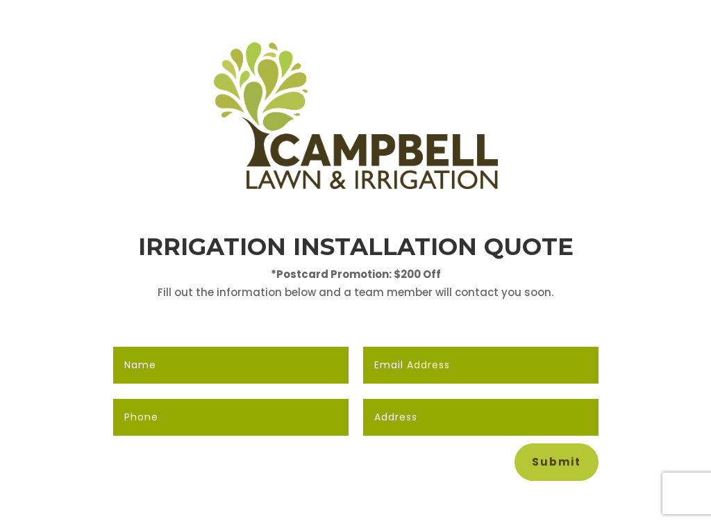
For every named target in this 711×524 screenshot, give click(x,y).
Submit (556, 462)
